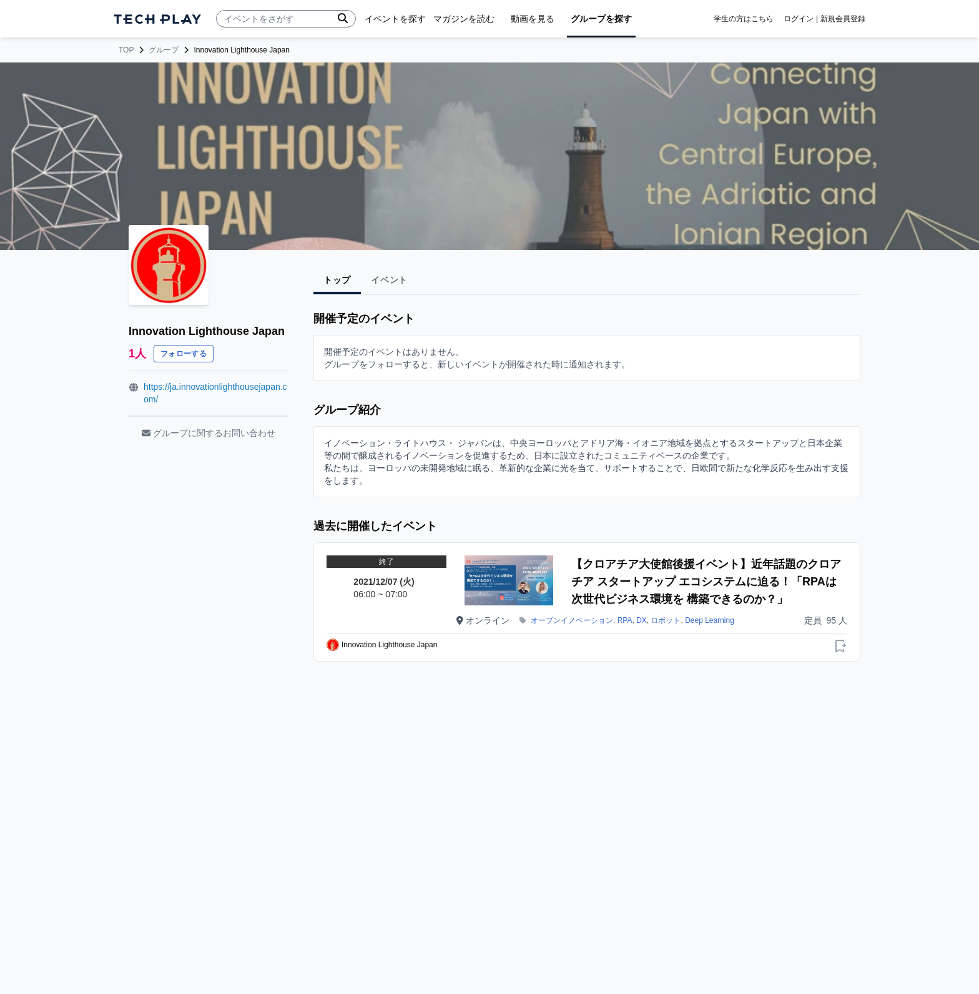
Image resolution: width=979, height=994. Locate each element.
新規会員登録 (842, 18)
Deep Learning (709, 620)
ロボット (666, 620)
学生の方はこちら (744, 18)
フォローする (183, 353)
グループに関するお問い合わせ (208, 433)
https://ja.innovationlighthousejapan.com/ (215, 393)
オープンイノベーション (572, 620)
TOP (126, 50)
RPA (624, 620)
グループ (164, 50)
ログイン (799, 18)
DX (641, 620)
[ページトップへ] (157, 19)
